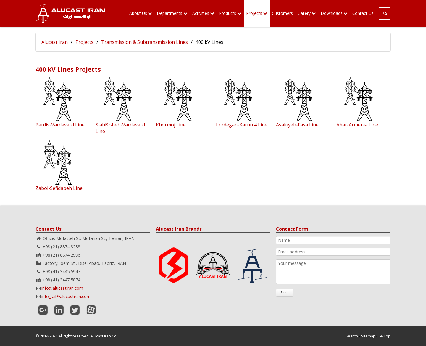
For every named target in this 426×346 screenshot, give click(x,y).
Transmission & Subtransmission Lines (144, 42)
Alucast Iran (54, 42)
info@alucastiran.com (62, 288)
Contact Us (363, 13)
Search (352, 336)
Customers (282, 13)
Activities (200, 13)
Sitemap (368, 336)
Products (227, 13)
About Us (138, 13)
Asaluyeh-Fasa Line (297, 124)
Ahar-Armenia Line (357, 124)
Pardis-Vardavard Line (60, 124)
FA (384, 13)
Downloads (332, 13)
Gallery (304, 13)
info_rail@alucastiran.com (66, 296)
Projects (254, 13)
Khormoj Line (171, 124)
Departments (169, 13)
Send (284, 292)
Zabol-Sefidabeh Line (59, 188)
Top (387, 336)
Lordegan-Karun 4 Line (241, 124)
